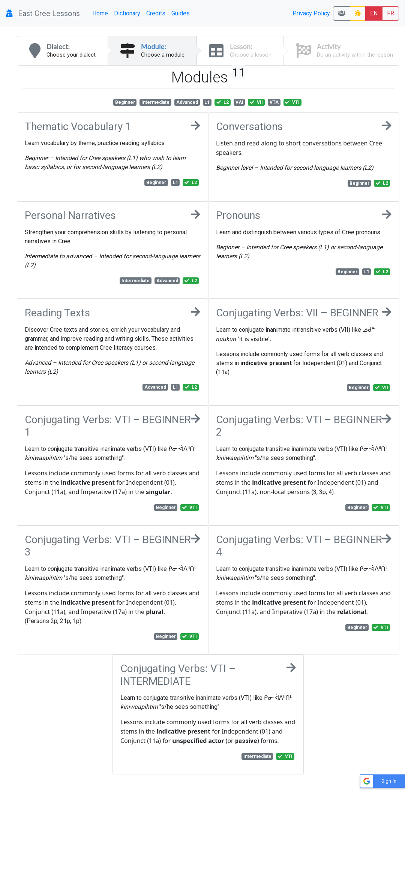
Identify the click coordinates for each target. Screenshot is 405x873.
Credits (155, 13)
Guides (180, 13)
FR (390, 13)
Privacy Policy (311, 13)
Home (100, 13)
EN (374, 13)
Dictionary (127, 13)
